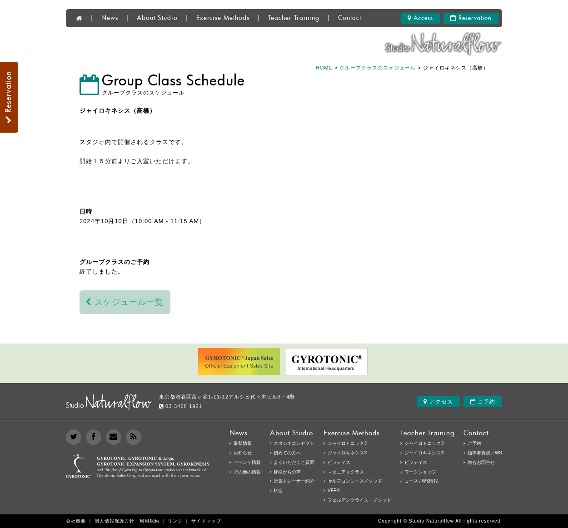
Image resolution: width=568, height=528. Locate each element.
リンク (175, 520)
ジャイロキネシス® (424, 452)
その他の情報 (247, 471)
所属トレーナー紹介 (294, 480)
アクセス (438, 401)
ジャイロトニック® (424, 443)
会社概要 (76, 520)
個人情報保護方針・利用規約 (127, 520)
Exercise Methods (222, 18)
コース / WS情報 (421, 480)
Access (420, 18)
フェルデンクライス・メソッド (359, 500)
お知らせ (243, 452)
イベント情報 (247, 462)
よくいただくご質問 (294, 462)
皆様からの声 (287, 471)
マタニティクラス (346, 471)
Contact (349, 18)
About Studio (157, 18)
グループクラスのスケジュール (377, 67)
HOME (324, 67)
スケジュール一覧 (125, 302)
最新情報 (243, 443)
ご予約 (482, 401)
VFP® (334, 490)
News (109, 18)
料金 (278, 490)
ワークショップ (420, 471)
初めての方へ (287, 452)
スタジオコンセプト (294, 443)
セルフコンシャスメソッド (355, 480)
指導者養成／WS (485, 452)
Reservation (471, 18)
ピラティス (415, 462)
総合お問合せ (481, 462)
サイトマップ (206, 520)
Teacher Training (293, 18)
